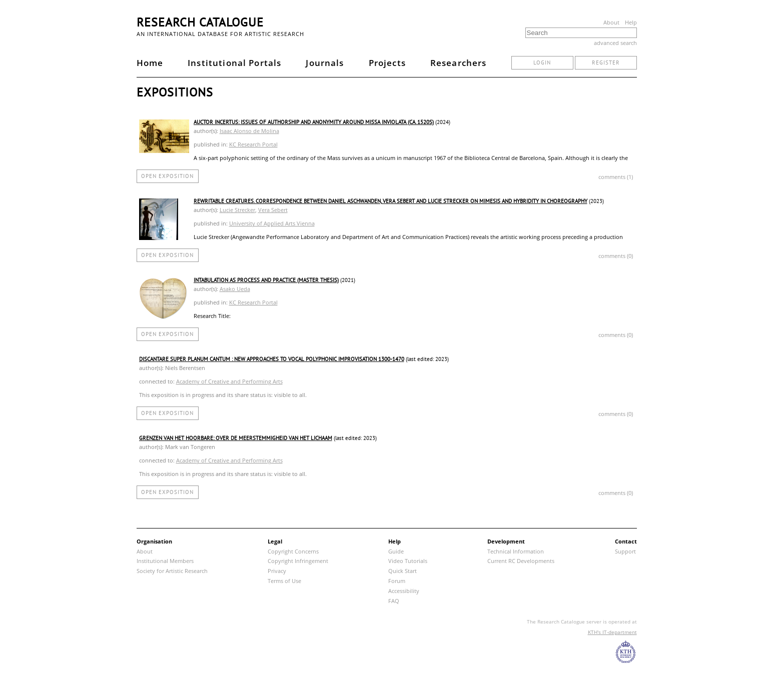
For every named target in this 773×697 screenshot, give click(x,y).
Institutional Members (165, 560)
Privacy (277, 570)
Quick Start (402, 570)
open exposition (167, 176)
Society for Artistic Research (172, 570)
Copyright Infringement (298, 560)
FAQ (393, 600)
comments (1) (615, 176)
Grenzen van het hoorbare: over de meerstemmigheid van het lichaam (235, 438)
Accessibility (403, 590)
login (542, 62)
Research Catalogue (200, 22)
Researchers (458, 62)
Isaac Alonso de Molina (249, 130)
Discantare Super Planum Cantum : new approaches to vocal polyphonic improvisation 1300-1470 (271, 359)
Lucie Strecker (237, 210)
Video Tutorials (407, 560)
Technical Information (515, 551)
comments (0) (615, 256)
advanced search (615, 42)
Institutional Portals (234, 62)
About (611, 22)
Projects (387, 62)
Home (150, 62)
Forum (396, 580)
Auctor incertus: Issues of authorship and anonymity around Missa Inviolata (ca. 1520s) (314, 122)
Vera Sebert (273, 210)
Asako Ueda (235, 288)
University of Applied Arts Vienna (272, 223)
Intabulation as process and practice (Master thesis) (266, 280)
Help (631, 22)
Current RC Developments (520, 560)
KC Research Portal (253, 144)
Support (625, 551)
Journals (325, 62)
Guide (396, 551)
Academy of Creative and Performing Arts (229, 381)
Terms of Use (284, 580)
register (606, 62)
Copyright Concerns (293, 551)
